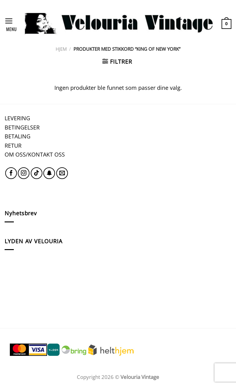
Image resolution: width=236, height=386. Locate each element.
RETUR (13, 145)
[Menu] (11, 24)
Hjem (61, 49)
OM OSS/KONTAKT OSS (35, 154)
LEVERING (17, 118)
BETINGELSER (22, 127)
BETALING (17, 136)
